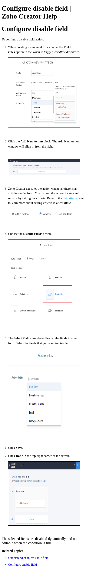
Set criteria (70, 198)
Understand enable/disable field (28, 557)
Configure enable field (22, 564)
